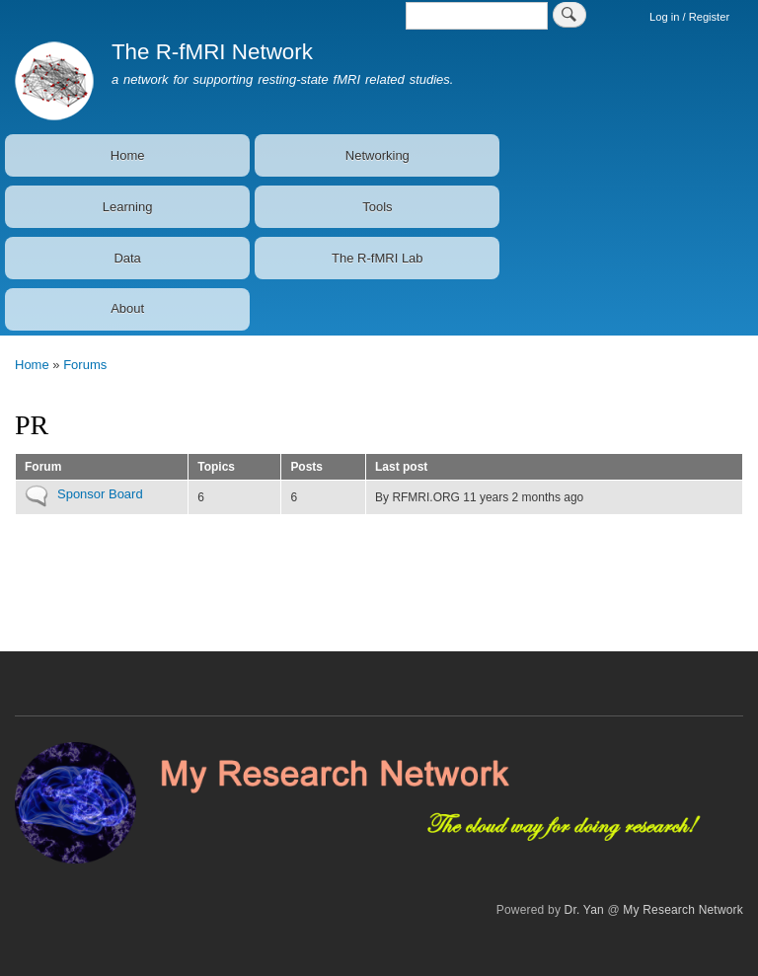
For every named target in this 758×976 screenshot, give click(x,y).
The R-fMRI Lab (377, 258)
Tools (377, 206)
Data (127, 258)
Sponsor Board (100, 494)
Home (128, 155)
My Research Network (683, 910)
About (127, 308)
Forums (85, 364)
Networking (377, 155)
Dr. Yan (584, 910)
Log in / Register (689, 17)
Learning (128, 206)
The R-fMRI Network (212, 51)
